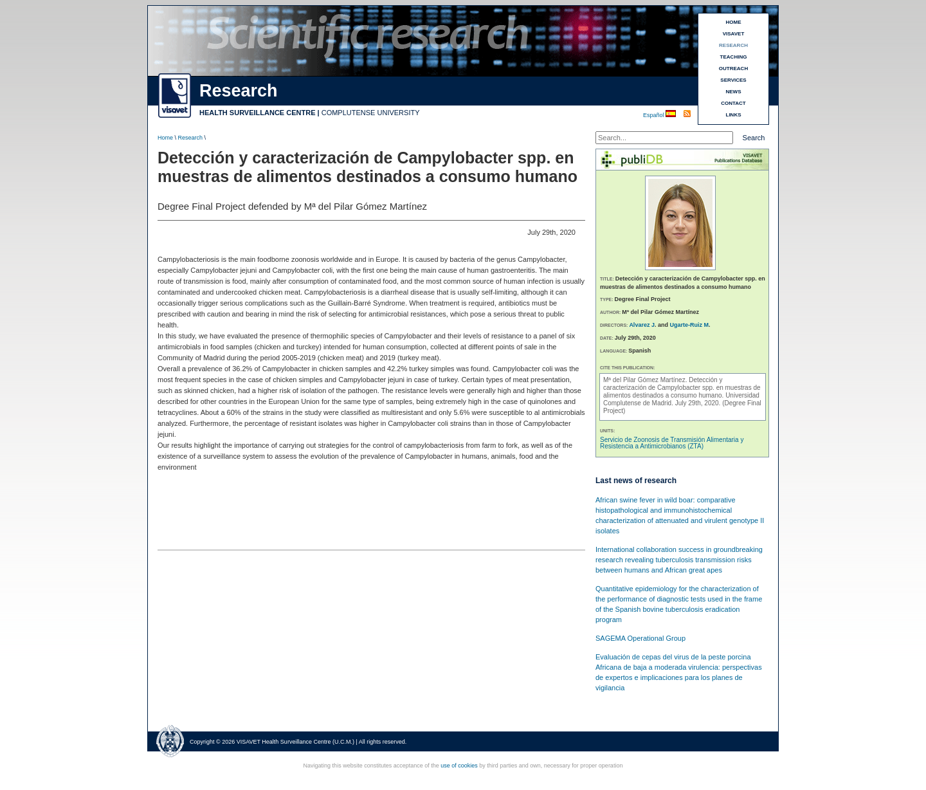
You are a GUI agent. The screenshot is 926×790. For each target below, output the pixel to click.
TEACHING (733, 57)
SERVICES (733, 80)
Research (190, 137)
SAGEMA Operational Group (640, 638)
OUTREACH (733, 68)
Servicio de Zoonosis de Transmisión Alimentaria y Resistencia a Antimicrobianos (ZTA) (671, 443)
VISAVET (734, 34)
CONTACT (733, 103)
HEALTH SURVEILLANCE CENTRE (257, 112)
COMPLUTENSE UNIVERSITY (371, 112)
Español (654, 115)
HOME (733, 22)
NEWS (733, 92)
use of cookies (459, 765)
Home (165, 137)
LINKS (733, 115)
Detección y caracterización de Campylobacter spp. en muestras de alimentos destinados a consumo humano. (682, 387)
